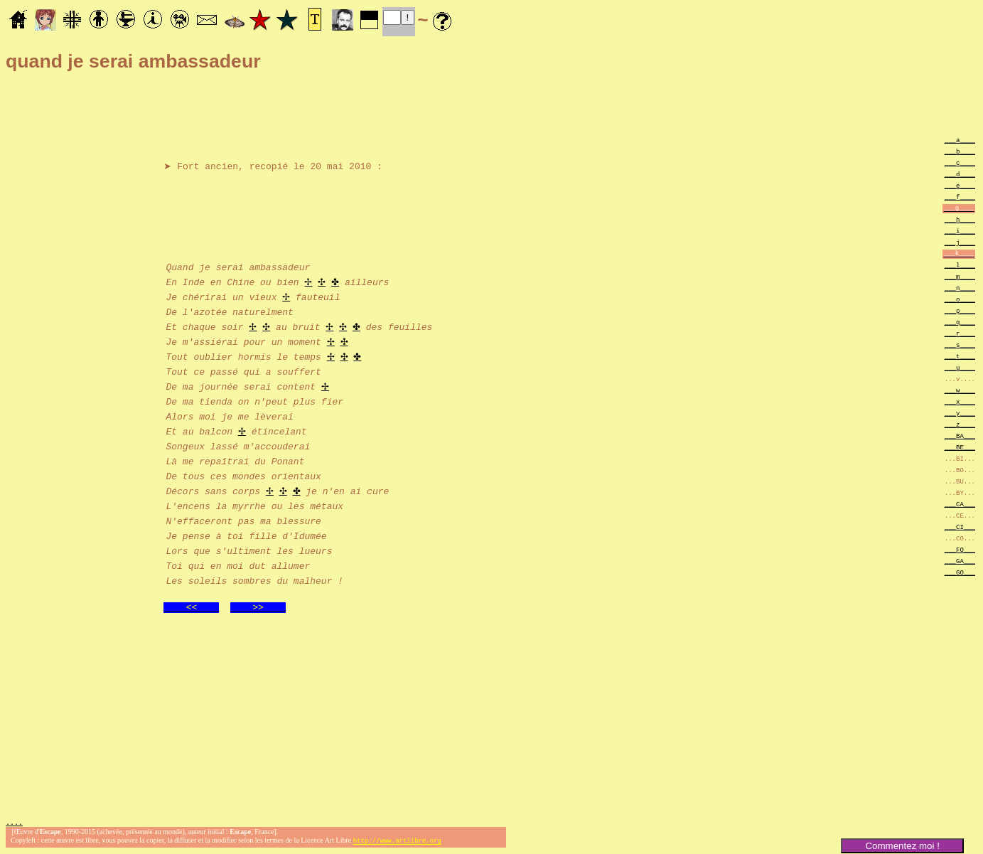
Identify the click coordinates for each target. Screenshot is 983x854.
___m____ (960, 276)
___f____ (960, 196)
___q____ (960, 321)
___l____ (960, 264)
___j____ (960, 242)
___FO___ (960, 549)
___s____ (960, 344)
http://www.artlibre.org (397, 842)
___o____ (960, 299)
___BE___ (960, 447)
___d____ (960, 173)
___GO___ (960, 572)
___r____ (960, 333)
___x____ (960, 401)
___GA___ (960, 560)
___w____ (960, 390)
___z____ (960, 424)
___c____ (960, 162)
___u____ (960, 367)
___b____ (960, 151)
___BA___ (960, 435)
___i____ (960, 230)
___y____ (960, 412)
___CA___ (960, 503)
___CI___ (960, 526)
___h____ (960, 219)
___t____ (960, 356)
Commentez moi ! (902, 845)
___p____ (960, 310)
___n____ (960, 287)
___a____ (960, 139)
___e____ (960, 185)
